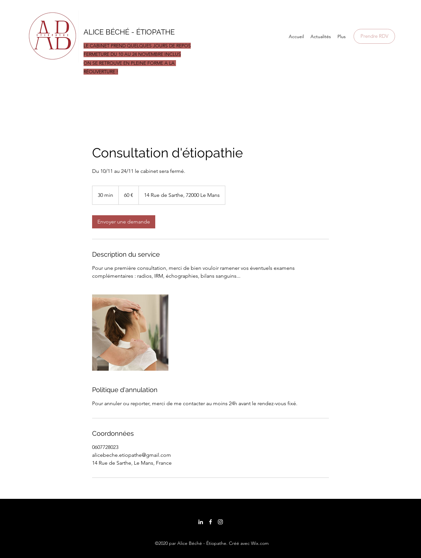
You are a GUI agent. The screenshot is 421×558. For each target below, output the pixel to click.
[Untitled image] (130, 332)
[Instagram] (220, 522)
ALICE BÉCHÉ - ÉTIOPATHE (130, 32)
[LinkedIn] (200, 522)
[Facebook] (210, 522)
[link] (123, 221)
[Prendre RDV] (374, 36)
